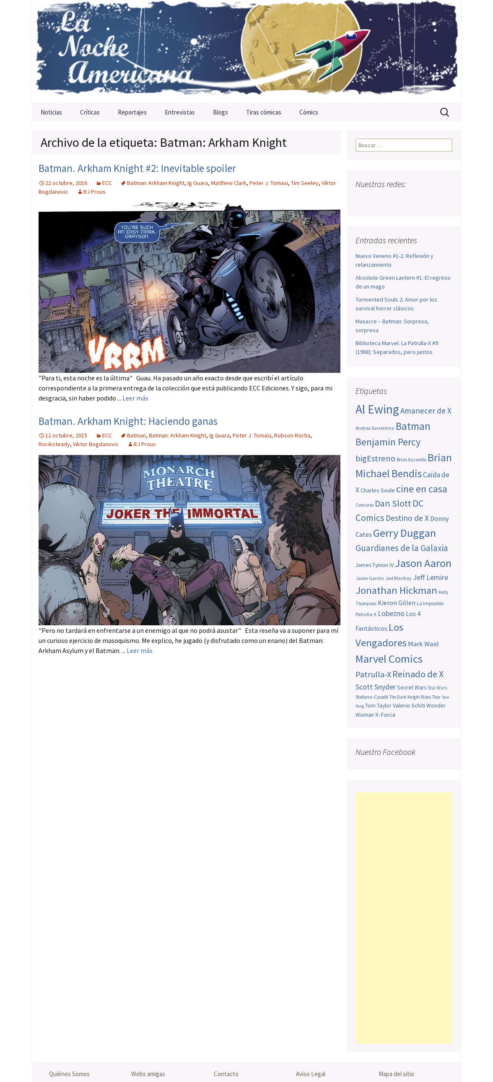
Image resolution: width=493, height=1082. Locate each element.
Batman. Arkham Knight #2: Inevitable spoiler (137, 168)
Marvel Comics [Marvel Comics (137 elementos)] (389, 659)
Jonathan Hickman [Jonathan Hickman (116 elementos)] (396, 590)
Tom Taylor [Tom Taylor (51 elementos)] (378, 705)
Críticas (90, 112)
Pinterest (412, 200)
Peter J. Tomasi (268, 183)
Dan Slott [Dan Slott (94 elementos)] (393, 503)
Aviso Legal (310, 1074)
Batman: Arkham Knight (155, 183)
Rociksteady (54, 444)
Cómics (308, 112)
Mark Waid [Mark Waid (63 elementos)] (423, 644)
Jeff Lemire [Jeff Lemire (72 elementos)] (430, 577)
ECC (107, 183)
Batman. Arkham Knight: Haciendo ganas (128, 421)
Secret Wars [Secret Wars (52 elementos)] (411, 687)
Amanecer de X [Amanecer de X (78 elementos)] (425, 411)
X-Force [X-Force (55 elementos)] (385, 714)
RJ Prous (94, 191)
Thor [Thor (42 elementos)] (436, 697)
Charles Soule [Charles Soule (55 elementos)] (378, 490)
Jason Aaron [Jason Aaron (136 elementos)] (423, 563)
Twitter (379, 200)
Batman (136, 435)
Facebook (362, 200)
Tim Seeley (305, 183)
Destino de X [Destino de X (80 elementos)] (407, 518)
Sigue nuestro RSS (444, 200)
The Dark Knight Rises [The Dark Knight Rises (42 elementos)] (410, 697)
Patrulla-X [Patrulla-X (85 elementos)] (373, 674)
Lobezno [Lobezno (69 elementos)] (391, 613)
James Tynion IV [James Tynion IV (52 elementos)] (374, 565)
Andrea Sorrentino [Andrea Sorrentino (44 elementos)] (374, 428)
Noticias (51, 112)
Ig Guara (197, 183)
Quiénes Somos (69, 1074)
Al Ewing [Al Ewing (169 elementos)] (377, 409)
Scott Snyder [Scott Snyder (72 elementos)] (375, 687)
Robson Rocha (292, 435)
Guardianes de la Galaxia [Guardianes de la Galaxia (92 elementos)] (401, 548)
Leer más (135, 398)
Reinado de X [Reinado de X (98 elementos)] (418, 674)
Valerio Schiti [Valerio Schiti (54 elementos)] (409, 705)
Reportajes (132, 112)
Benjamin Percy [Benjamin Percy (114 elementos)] (387, 441)
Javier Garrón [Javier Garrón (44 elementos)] (369, 578)
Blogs (220, 112)
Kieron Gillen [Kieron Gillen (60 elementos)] (396, 602)
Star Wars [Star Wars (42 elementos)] (437, 688)
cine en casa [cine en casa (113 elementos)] (421, 488)
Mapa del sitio (396, 1074)
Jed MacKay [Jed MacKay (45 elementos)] (398, 578)
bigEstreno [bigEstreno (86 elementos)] (375, 458)
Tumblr (428, 200)
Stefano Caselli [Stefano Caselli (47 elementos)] (371, 697)
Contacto (226, 1074)
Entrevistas (180, 112)
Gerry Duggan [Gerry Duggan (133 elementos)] (404, 533)
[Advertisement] (403, 918)
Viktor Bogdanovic (96, 444)
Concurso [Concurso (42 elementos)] (364, 505)
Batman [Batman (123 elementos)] (413, 426)
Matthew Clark (228, 183)
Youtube (395, 200)
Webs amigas (148, 1074)
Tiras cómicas (263, 112)
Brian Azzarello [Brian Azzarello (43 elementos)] (411, 460)
